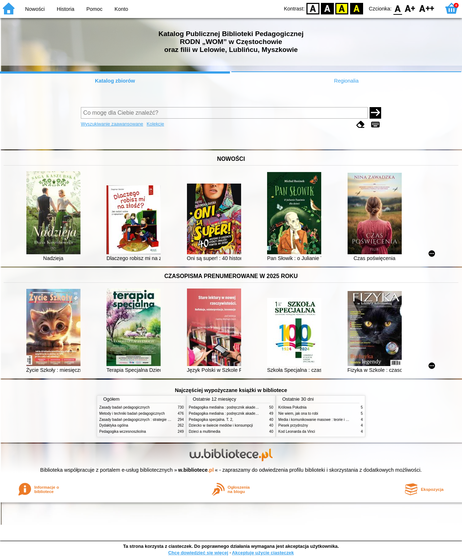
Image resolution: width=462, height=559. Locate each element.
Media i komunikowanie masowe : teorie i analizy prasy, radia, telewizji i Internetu (343, 420)
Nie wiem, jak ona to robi (298, 413)
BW (327, 8)
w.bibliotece (196, 470)
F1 (410, 8)
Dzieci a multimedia (204, 431)
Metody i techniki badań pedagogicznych (132, 413)
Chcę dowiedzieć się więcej (198, 552)
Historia (65, 9)
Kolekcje (155, 124)
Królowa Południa (292, 407)
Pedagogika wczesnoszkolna (122, 431)
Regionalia (346, 81)
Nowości (35, 9)
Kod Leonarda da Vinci (296, 431)
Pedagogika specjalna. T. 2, (211, 420)
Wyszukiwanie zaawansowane (112, 124)
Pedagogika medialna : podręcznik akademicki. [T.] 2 (231, 407)
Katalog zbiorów (115, 81)
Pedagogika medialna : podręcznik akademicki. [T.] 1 (231, 413)
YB (342, 8)
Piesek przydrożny (293, 425)
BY (356, 8)
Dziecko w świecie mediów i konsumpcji (221, 425)
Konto (121, 9)
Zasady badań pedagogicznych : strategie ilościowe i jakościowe (151, 420)
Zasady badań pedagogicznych (124, 407)
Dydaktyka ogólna (113, 425)
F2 (426, 8)
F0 (397, 8)
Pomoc (94, 9)
